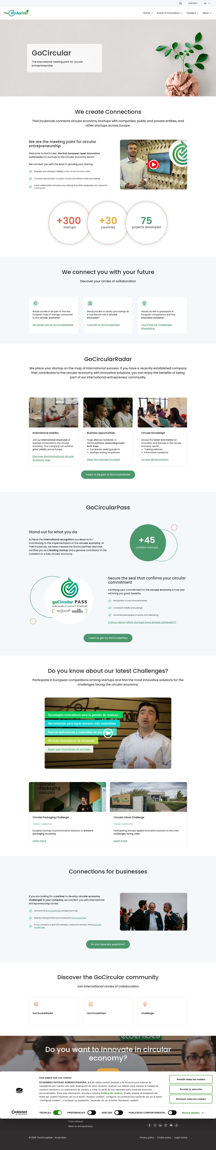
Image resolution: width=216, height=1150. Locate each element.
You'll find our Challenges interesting (156, 326)
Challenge (147, 1013)
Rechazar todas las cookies (191, 1130)
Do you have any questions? (108, 944)
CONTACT (193, 3)
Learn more (39, 841)
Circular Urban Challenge (129, 817)
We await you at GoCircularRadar (53, 325)
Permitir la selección (191, 1120)
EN (205, 3)
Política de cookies (112, 1124)
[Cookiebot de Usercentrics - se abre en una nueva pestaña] (19, 1144)
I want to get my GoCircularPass (108, 638)
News (205, 13)
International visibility (46, 433)
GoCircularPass (79, 918)
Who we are (74, 1101)
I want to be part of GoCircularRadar (108, 474)
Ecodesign (113, 1101)
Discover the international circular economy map (53, 458)
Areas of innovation (168, 13)
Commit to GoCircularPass (103, 325)
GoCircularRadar (53, 910)
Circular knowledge (153, 433)
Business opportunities (101, 433)
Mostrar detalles (191, 1144)
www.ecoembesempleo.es (161, 1101)
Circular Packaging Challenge (51, 817)
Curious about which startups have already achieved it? (142, 622)
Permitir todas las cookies (191, 1110)
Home (146, 13)
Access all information (155, 459)
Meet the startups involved (103, 459)
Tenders (191, 13)
